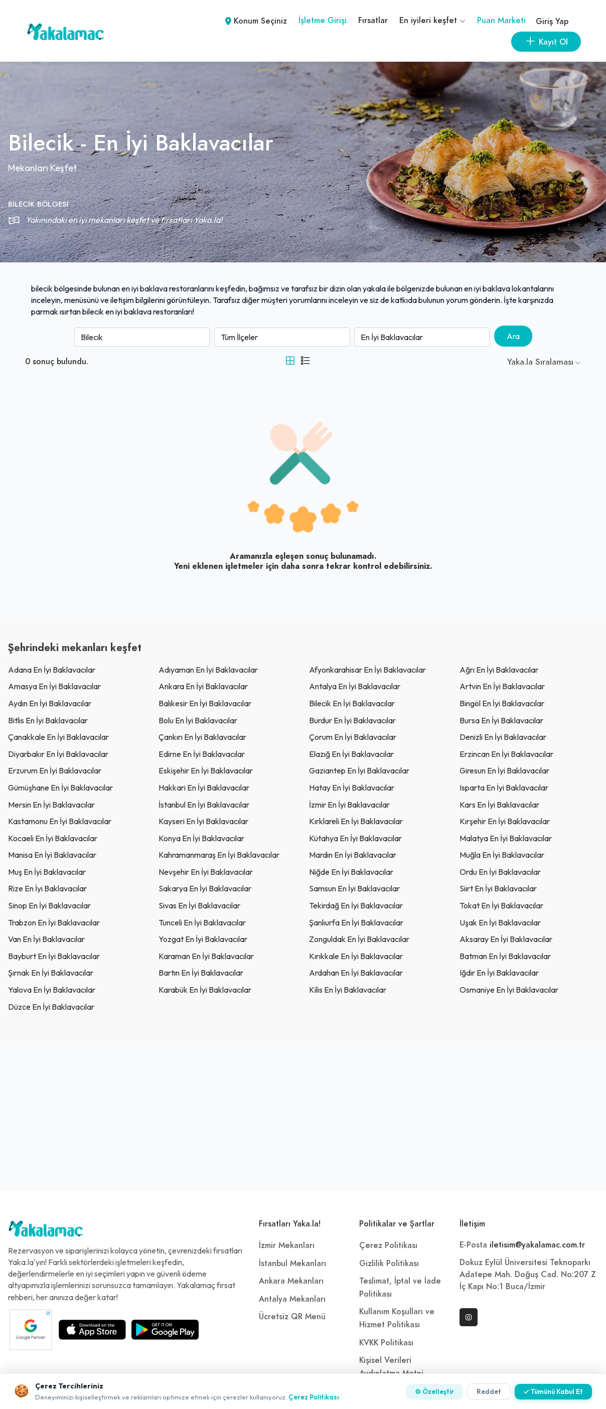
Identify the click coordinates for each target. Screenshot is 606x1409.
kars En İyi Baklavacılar (499, 805)
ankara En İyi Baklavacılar (203, 686)
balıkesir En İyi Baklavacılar (205, 703)
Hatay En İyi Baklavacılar (351, 787)
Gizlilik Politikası (389, 1263)
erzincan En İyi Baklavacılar (506, 754)
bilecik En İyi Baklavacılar (352, 703)
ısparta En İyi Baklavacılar (504, 787)
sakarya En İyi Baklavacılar (205, 888)
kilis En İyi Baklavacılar (347, 990)
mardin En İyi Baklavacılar (352, 855)
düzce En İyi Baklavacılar (51, 1007)
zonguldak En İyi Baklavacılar (359, 939)
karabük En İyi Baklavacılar (205, 990)
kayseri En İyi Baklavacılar (203, 821)
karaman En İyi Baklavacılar (206, 956)
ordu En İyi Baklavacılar (500, 872)
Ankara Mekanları (291, 1281)
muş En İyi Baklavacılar (47, 872)
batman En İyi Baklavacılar (505, 956)
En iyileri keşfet (432, 20)
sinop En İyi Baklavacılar (49, 905)
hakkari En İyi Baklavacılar (204, 787)
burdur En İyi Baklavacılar (352, 720)
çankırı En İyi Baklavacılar (202, 737)
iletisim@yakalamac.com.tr (537, 1244)
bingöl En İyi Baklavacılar (502, 703)
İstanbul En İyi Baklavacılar (204, 805)
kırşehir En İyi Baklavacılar (505, 821)
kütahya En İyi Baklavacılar (355, 838)
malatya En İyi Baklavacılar (506, 838)
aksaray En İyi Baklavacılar (506, 939)
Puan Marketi (501, 20)
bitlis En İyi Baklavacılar (48, 720)
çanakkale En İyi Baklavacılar (58, 737)
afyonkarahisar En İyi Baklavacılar (367, 670)
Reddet (489, 1391)
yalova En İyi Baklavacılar (51, 990)
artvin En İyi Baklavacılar (502, 686)
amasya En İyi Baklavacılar (54, 686)
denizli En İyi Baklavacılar (503, 737)
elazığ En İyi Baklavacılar (351, 754)
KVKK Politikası (386, 1342)
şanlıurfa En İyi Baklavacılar (356, 922)
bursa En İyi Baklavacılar (501, 720)
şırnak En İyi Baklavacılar (50, 973)
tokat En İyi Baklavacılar (501, 905)
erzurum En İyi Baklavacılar (54, 770)
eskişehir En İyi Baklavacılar (206, 770)
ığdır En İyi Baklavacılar (499, 973)
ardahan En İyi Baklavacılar (356, 973)
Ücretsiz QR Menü (292, 1316)
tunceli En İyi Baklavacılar (202, 922)
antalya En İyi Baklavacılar (354, 686)
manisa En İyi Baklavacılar (52, 855)
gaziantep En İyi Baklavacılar (359, 770)
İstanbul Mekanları (292, 1263)
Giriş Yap (552, 21)
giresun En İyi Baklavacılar (504, 770)
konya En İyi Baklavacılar (201, 838)
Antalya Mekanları (292, 1299)
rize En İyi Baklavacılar (47, 888)
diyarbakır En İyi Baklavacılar (58, 754)
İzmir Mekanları (287, 1245)
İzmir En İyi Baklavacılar (349, 805)
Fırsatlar (373, 20)
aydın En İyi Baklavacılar (49, 703)
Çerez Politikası (388, 1245)
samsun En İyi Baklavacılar (354, 888)
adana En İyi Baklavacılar (51, 670)
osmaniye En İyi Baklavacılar (509, 990)
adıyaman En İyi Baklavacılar (208, 670)
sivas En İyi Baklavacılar (199, 905)
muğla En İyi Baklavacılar (502, 855)
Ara (513, 336)
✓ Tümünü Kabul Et (553, 1391)
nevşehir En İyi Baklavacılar (206, 872)
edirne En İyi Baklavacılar (202, 754)
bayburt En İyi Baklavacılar (54, 956)
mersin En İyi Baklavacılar (51, 805)
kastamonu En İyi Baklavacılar (59, 821)
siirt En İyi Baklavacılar (498, 888)
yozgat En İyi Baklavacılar (203, 939)
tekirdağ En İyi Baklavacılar (356, 905)
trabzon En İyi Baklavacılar (54, 922)
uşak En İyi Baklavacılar (500, 922)
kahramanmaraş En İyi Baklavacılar (219, 855)
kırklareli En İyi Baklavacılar (356, 821)
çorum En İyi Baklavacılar (352, 737)
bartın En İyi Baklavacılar (201, 973)
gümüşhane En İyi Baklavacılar (60, 787)
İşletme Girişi (322, 20)
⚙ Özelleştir (434, 1391)
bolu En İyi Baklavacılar (198, 720)
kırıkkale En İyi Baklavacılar (356, 956)
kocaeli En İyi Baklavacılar (52, 838)
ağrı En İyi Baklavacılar (499, 670)
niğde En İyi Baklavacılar (351, 872)
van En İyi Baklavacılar (46, 939)
